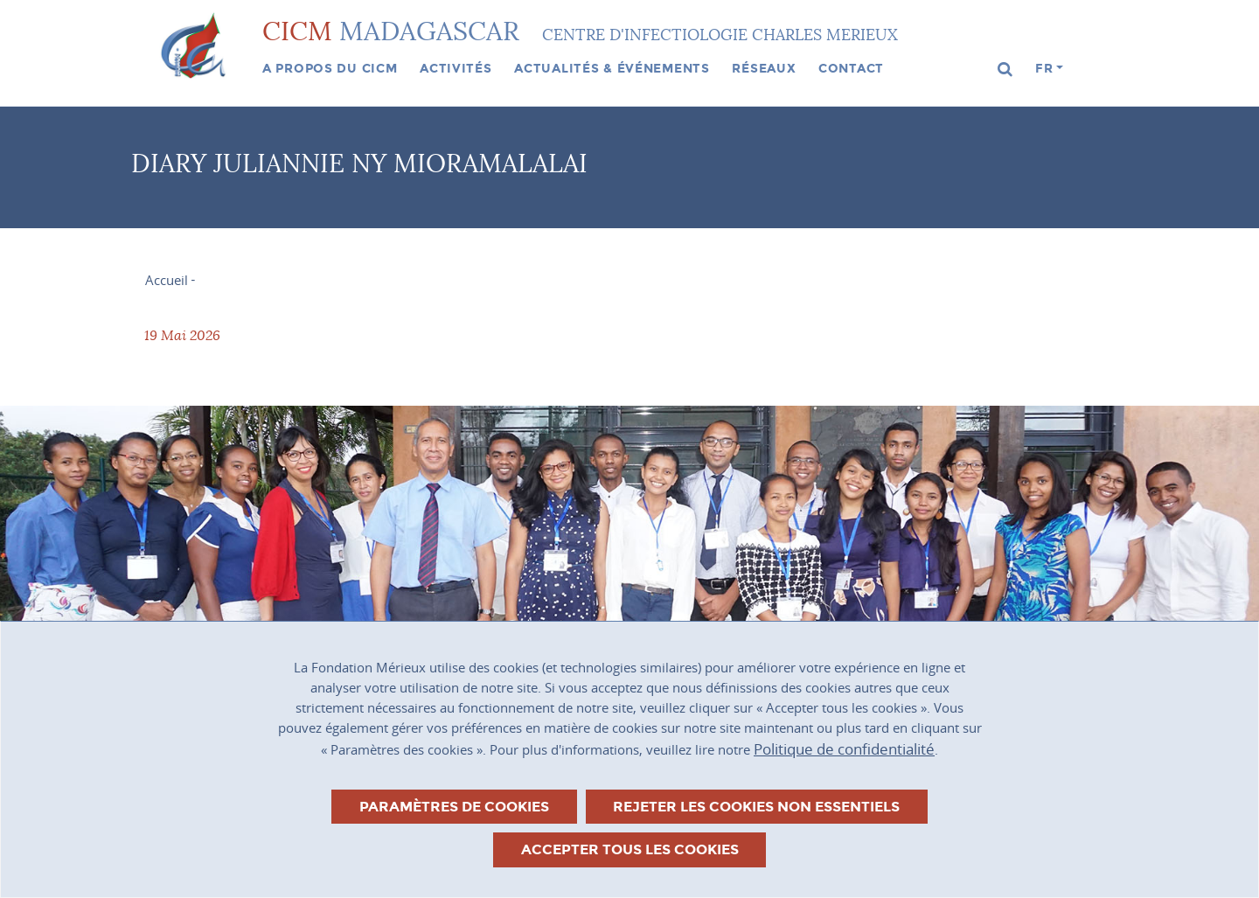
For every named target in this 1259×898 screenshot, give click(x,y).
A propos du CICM (330, 68)
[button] (1005, 69)
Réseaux (764, 68)
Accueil (166, 280)
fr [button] (1044, 68)
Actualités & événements (612, 68)
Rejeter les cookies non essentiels (756, 806)
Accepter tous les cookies (630, 849)
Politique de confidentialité (844, 749)
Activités (455, 68)
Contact (851, 68)
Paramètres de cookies (454, 806)
